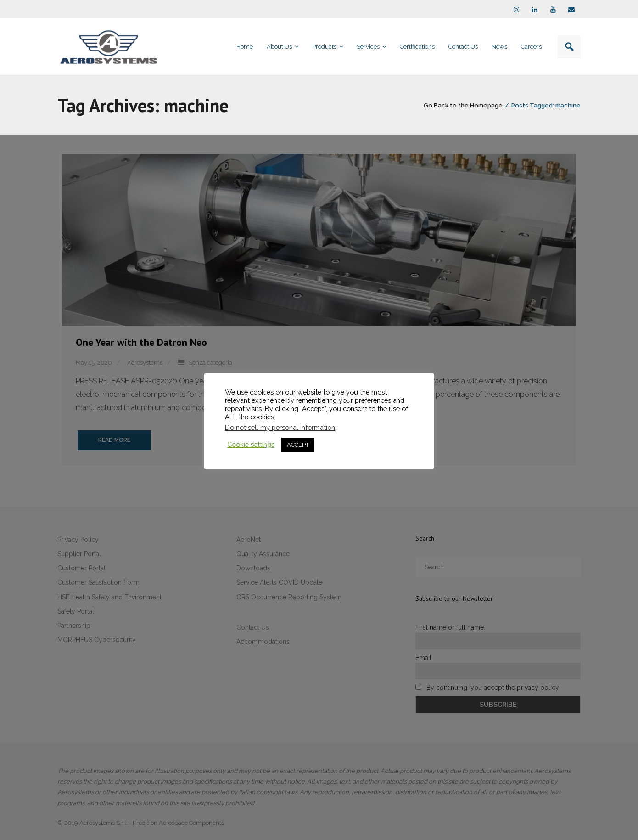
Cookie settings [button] (250, 444)
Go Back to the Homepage (463, 105)
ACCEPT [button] (298, 444)
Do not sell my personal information (280, 427)
